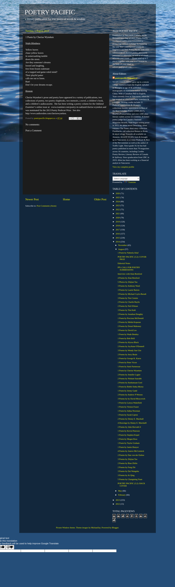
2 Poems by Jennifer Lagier (129, 374)
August (121, 249)
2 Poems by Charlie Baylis (129, 302)
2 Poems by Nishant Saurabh (130, 378)
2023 (118, 205)
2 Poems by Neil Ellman (128, 306)
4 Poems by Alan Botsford (128, 278)
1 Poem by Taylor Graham (129, 443)
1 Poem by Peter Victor (127, 362)
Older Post (100, 199)
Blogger (115, 527)
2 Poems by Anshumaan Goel (130, 382)
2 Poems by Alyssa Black (128, 342)
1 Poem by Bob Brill (126, 338)
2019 (118, 221)
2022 (118, 209)
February (122, 495)
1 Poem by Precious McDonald (131, 318)
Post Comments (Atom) (46, 206)
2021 (118, 213)
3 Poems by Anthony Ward (129, 286)
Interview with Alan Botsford (130, 274)
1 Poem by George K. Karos (129, 358)
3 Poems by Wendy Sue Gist (129, 350)
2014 (118, 241)
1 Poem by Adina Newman (129, 411)
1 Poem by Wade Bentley (128, 334)
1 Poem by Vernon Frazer (128, 407)
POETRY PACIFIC (50, 12)
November (122, 245)
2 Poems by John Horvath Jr (129, 427)
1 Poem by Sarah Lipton (128, 415)
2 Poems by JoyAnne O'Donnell (131, 346)
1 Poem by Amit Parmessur (129, 366)
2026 (118, 193)
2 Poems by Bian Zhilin (127, 463)
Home (66, 199)
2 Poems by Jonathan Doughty (130, 314)
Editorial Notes (124, 263)
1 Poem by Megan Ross (127, 439)
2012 (118, 504)
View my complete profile (123, 167)
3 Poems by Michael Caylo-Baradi (132, 294)
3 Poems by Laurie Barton (128, 290)
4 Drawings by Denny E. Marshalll (132, 423)
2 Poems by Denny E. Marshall (131, 419)
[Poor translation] (10, 547)
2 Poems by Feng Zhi (126, 467)
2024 (118, 201)
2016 (118, 234)
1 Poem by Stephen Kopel (128, 435)
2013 (118, 500)
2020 (118, 217)
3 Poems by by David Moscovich (131, 399)
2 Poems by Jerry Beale (127, 354)
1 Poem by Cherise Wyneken (130, 370)
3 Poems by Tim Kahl (127, 310)
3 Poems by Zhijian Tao (127, 459)
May (120, 491)
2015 (118, 238)
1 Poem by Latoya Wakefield (130, 403)
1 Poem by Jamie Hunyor (128, 447)
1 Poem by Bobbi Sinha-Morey (131, 386)
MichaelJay (96, 527)
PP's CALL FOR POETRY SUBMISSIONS (129, 268)
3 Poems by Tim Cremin (128, 298)
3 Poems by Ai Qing (126, 475)
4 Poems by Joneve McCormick (131, 451)
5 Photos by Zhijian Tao (128, 282)
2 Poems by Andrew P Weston (130, 394)
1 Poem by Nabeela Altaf (128, 253)
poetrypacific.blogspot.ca (126, 78)
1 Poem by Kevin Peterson (129, 431)
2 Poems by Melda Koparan (129, 322)
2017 (118, 229)
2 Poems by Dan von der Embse (131, 455)
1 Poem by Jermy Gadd (127, 391)
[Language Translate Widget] (126, 179)
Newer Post (32, 199)
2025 (118, 197)
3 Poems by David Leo (127, 330)
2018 (118, 225)
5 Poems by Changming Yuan (130, 479)
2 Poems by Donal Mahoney (129, 326)
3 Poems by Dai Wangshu (128, 471)
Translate (129, 182)
